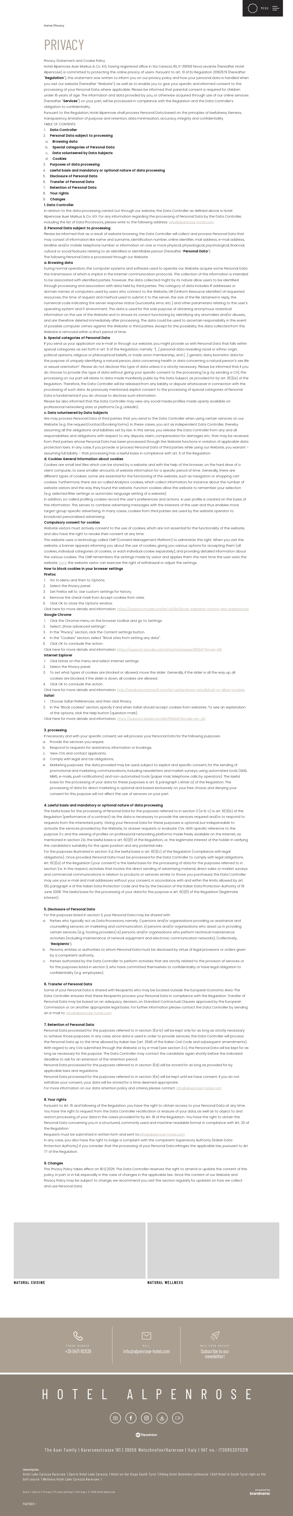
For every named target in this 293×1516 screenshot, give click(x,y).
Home (48, 25)
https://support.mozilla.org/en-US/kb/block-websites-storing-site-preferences (183, 609)
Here (63, 562)
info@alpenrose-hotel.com (191, 222)
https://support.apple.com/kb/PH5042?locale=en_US (161, 718)
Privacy (47, 1491)
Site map (80, 1491)
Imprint (36, 1491)
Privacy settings (63, 1491)
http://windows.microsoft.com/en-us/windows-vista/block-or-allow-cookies (181, 690)
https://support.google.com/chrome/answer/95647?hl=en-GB (169, 649)
